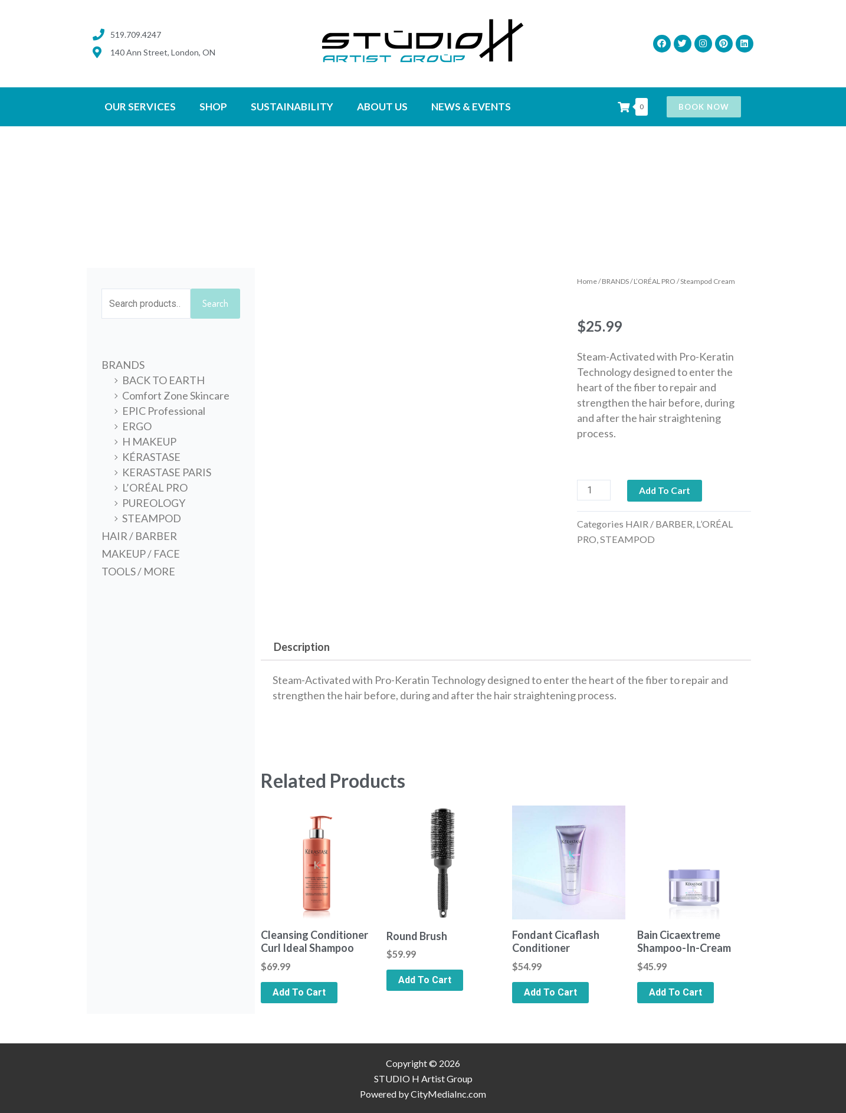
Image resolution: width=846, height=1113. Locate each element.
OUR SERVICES (140, 106)
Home (587, 281)
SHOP (213, 106)
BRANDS (123, 365)
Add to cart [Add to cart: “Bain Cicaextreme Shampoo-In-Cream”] (675, 992)
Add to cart (666, 490)
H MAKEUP (149, 442)
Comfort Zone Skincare (175, 395)
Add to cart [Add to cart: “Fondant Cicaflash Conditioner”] (550, 992)
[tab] (301, 646)
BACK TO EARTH (163, 380)
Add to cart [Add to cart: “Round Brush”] (424, 980)
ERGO (137, 426)
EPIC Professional (163, 411)
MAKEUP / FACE (140, 554)
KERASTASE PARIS (166, 472)
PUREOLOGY (153, 503)
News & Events (471, 106)
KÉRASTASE (151, 457)
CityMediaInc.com (448, 1093)
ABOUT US (382, 106)
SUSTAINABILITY (292, 106)
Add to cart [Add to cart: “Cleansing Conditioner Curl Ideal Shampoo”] (299, 992)
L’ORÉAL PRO (155, 488)
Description (302, 646)
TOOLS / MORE (138, 571)
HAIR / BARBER (139, 536)
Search (215, 304)
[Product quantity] (594, 490)
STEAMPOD (151, 518)
